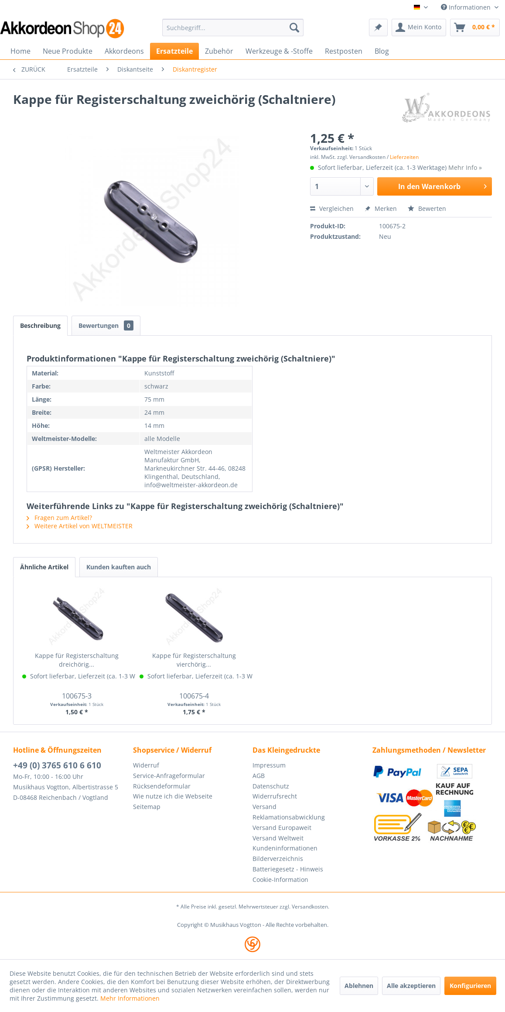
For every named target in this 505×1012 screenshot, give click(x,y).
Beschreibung (40, 325)
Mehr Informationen (130, 998)
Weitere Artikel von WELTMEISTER (80, 526)
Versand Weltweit (278, 838)
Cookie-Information (280, 879)
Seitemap (146, 806)
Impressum (269, 765)
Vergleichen (332, 208)
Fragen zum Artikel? (59, 517)
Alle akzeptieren (411, 985)
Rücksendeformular (162, 786)
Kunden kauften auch (118, 567)
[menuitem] (233, 27)
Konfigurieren (470, 985)
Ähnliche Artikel (44, 567)
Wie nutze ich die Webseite (172, 796)
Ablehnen (359, 985)
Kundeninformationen (284, 848)
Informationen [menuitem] (466, 7)
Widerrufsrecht (274, 796)
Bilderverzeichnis (277, 858)
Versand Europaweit (281, 827)
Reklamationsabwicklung (288, 817)
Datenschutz (270, 786)
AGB (258, 775)
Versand (264, 806)
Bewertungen (105, 325)
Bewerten (427, 208)
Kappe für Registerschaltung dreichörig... (77, 659)
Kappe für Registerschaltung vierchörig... (194, 659)
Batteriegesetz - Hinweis (287, 869)
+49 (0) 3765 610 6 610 (57, 765)
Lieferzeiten (404, 157)
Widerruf (146, 765)
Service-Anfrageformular (169, 775)
